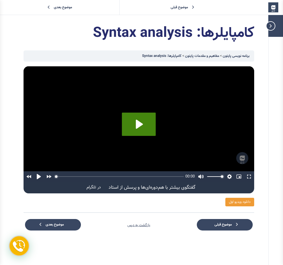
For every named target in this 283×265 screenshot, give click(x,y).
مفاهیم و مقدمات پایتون (201, 56)
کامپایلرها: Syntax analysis (162, 56)
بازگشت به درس (138, 225)
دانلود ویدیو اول (240, 202)
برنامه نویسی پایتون (235, 56)
